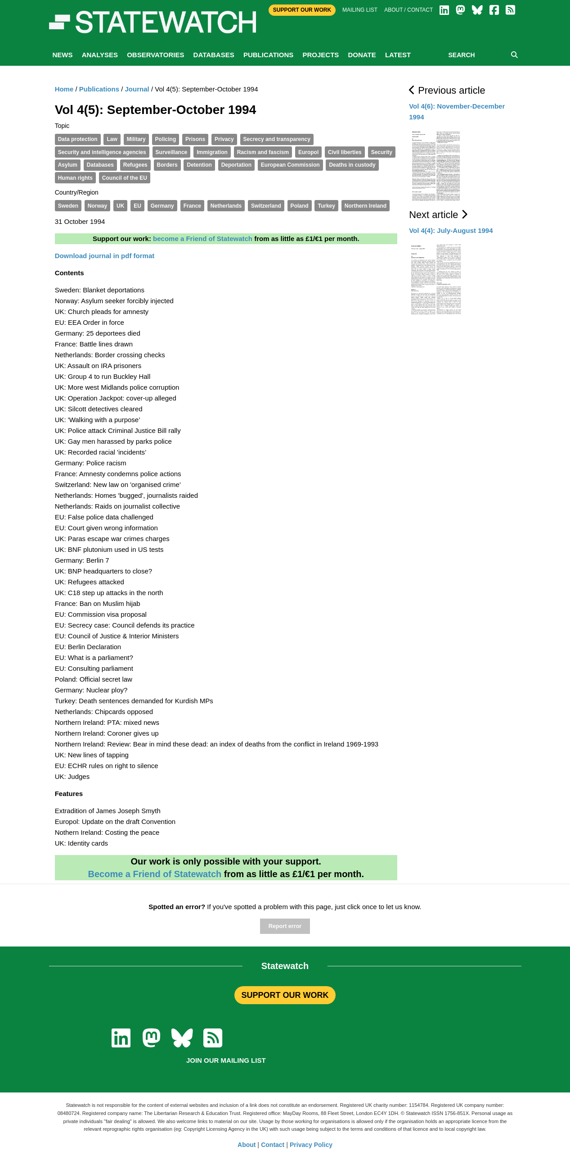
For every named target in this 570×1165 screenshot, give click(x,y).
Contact (272, 1144)
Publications (268, 55)
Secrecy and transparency (276, 139)
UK (120, 206)
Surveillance (172, 152)
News (63, 55)
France (192, 206)
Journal (137, 89)
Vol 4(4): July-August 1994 (451, 230)
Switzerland (266, 206)
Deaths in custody (352, 165)
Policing (165, 139)
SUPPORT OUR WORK (285, 995)
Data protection (78, 139)
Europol (308, 152)
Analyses (100, 55)
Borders (167, 165)
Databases (213, 55)
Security (381, 152)
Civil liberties (345, 152)
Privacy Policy (311, 1144)
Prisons (195, 139)
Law (112, 139)
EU (137, 206)
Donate (362, 55)
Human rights (75, 178)
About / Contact (408, 10)
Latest (398, 55)
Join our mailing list (226, 1060)
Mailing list (359, 10)
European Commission (290, 165)
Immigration (212, 152)
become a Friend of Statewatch (202, 238)
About (247, 1144)
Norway (97, 206)
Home (64, 89)
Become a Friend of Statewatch (154, 874)
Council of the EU (124, 178)
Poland (300, 206)
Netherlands (226, 206)
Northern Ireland (365, 206)
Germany (162, 206)
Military (136, 139)
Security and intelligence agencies (102, 152)
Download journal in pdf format (105, 255)
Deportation (236, 165)
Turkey (326, 206)
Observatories (155, 55)
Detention (199, 165)
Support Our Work (302, 10)
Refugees (135, 165)
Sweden (68, 206)
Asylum (67, 165)
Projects (320, 55)
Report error (285, 926)
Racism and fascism (263, 152)
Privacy (224, 139)
